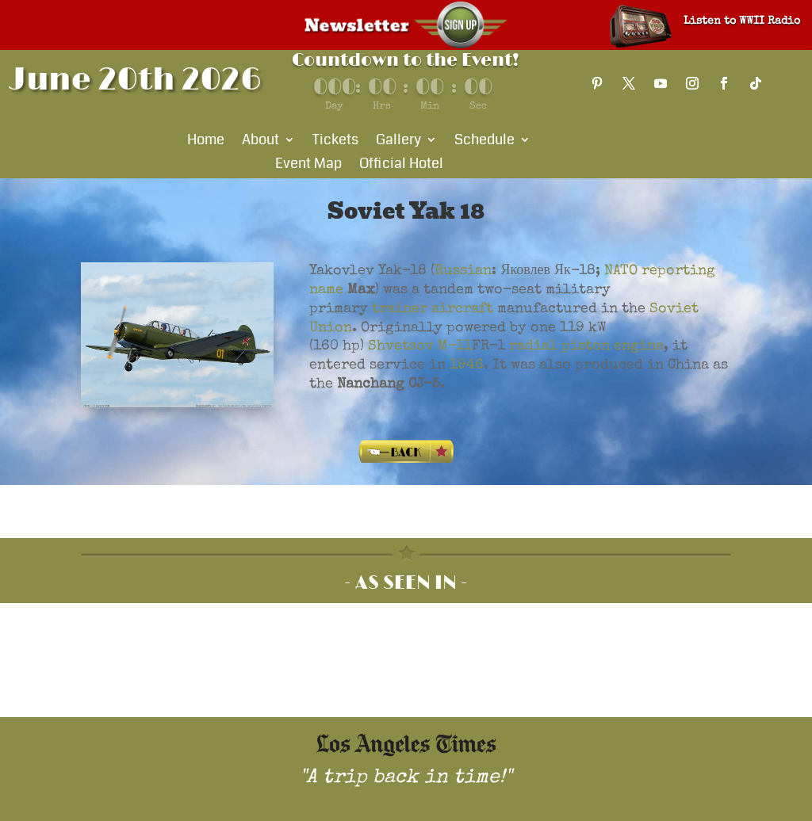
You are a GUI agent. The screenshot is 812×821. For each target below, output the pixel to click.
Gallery (398, 142)
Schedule (484, 142)
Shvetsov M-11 (420, 346)
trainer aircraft (432, 309)
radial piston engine (586, 346)
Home (205, 142)
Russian (463, 271)
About (260, 142)
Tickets (335, 142)
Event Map (308, 166)
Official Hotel (401, 166)
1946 (467, 365)
